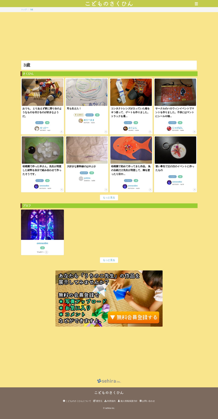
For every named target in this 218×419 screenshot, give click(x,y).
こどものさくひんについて (77, 401)
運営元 (97, 401)
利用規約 (110, 401)
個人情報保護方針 (127, 401)
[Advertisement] (109, 36)
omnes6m (42, 243)
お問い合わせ (147, 401)
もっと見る (109, 197)
